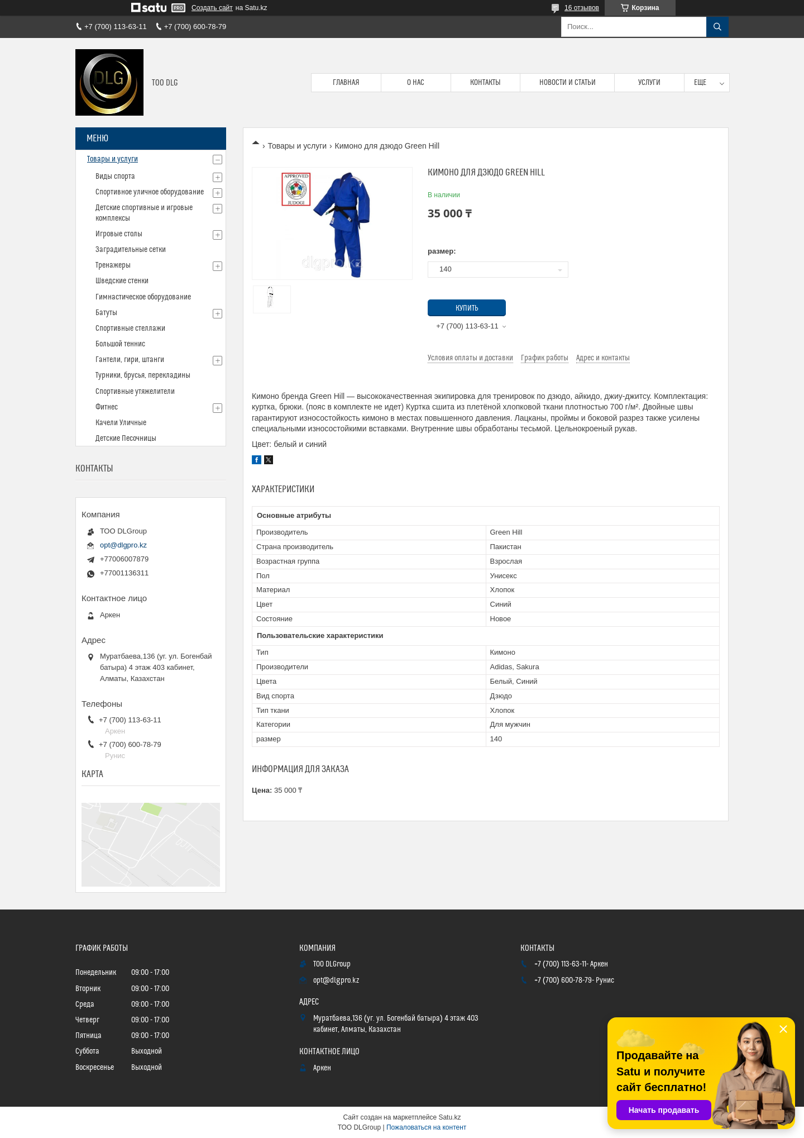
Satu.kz (449, 1117)
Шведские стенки (122, 281)
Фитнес (106, 407)
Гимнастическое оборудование (143, 297)
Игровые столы (118, 234)
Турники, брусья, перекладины (142, 375)
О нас (415, 82)
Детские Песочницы (125, 438)
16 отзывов (581, 8)
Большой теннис (120, 344)
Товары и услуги (297, 145)
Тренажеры (113, 265)
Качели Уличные (120, 422)
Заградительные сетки (130, 249)
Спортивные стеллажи (130, 328)
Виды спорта (115, 176)
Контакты (485, 82)
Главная (346, 82)
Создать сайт (212, 8)
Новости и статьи (567, 82)
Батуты (106, 312)
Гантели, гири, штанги (129, 359)
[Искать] (717, 27)
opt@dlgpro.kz (123, 545)
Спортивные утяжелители (135, 391)
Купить (467, 308)
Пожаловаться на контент (426, 1127)
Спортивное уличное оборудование (149, 192)
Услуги (649, 82)
